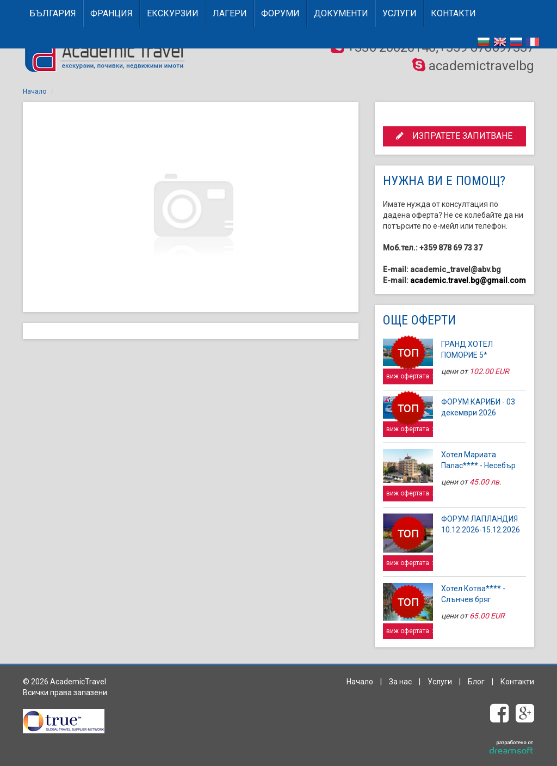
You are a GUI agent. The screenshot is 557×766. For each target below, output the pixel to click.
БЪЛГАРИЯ (52, 13)
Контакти (453, 13)
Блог (476, 681)
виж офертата (409, 376)
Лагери (230, 13)
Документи (341, 13)
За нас (400, 681)
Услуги (399, 13)
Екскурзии (173, 13)
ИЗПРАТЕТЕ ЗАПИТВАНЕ (454, 136)
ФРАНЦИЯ (111, 13)
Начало (34, 91)
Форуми (280, 13)
